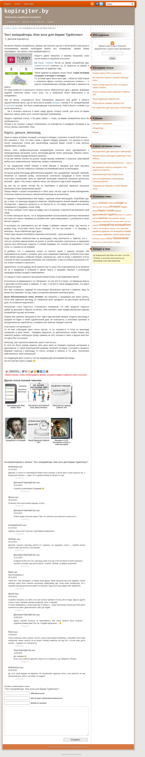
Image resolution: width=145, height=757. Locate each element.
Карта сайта (29, 4)
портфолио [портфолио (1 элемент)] (105, 228)
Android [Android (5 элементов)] (103, 202)
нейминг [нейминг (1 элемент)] (95, 228)
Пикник (50, 22)
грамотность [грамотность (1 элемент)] (122, 215)
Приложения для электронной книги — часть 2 (112, 163)
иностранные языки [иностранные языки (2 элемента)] (116, 218)
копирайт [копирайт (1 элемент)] (95, 225)
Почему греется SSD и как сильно (107, 73)
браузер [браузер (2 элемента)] (117, 211)
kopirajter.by (26, 11)
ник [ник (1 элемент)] (100, 228)
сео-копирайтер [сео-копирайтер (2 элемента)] (117, 231)
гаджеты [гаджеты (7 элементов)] (112, 214)
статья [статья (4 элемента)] (108, 238)
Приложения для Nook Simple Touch (107, 174)
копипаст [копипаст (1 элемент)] (127, 221)
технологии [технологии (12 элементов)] (121, 238)
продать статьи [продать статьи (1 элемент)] (115, 228)
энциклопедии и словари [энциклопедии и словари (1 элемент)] (111, 242)
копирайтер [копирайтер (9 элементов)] (106, 224)
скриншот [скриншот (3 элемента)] (107, 234)
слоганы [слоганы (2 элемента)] (96, 239)
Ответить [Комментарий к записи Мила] (19, 646)
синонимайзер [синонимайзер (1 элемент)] (97, 234)
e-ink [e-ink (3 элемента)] (109, 203)
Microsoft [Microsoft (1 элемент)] (95, 207)
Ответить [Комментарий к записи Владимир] (19, 478)
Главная (7, 4)
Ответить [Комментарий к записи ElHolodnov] (19, 679)
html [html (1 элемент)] (125, 203)
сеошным (10, 105)
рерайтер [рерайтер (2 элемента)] (96, 231)
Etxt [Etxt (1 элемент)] (113, 203)
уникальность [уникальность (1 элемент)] (97, 242)
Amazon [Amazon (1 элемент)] (95, 203)
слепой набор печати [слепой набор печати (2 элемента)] (122, 234)
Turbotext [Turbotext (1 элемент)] (105, 207)
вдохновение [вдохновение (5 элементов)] (99, 214)
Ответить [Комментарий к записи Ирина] (19, 506)
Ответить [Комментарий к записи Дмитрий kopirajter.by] (25, 491)
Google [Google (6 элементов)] (119, 202)
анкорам (56, 103)
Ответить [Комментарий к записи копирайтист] (19, 534)
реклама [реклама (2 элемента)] (124, 228)
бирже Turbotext (45, 63)
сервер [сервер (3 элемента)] (127, 231)
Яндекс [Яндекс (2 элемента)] (124, 207)
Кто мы (17, 4)
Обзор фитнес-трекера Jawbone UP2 (108, 103)
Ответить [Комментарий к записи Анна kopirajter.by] (25, 661)
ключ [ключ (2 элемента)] (122, 221)
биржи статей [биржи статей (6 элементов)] (106, 210)
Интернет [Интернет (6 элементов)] (115, 206)
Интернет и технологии (33, 22)
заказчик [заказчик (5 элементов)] (102, 218)
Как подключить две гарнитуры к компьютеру (111, 108)
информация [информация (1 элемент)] (97, 221)
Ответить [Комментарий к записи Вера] (19, 588)
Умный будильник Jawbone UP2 (106, 99)
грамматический (41, 66)
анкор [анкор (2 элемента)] (94, 211)
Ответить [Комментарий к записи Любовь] (19, 550)
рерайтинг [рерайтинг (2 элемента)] (105, 231)
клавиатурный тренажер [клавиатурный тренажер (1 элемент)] (110, 221)
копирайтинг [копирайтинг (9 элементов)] (123, 224)
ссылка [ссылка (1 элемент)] (102, 239)
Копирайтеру (13, 22)
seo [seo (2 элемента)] (100, 207)
